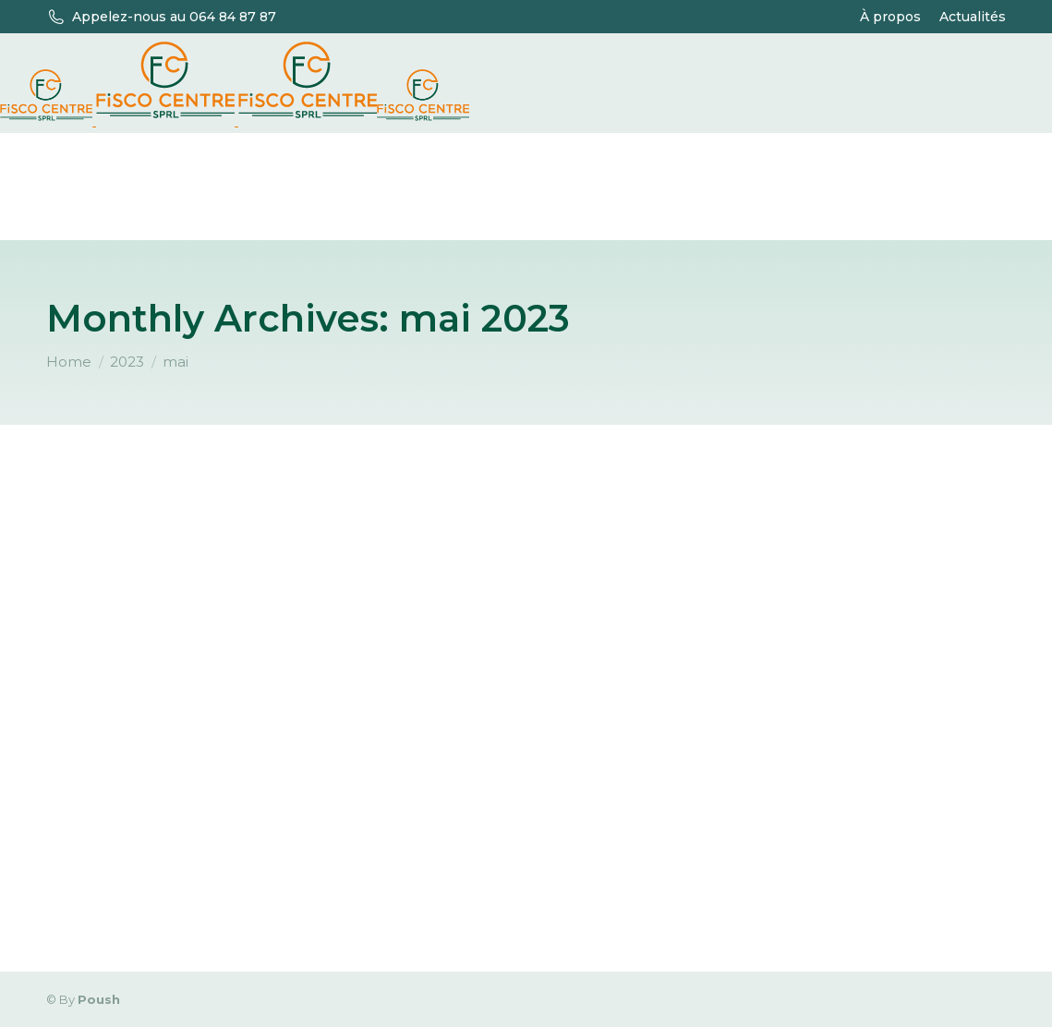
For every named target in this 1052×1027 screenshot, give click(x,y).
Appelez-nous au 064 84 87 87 (174, 16)
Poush (99, 999)
